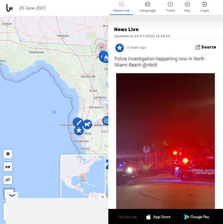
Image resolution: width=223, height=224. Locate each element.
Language (147, 7)
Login (204, 7)
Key (187, 7)
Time (170, 7)
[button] (87, 124)
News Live (121, 7)
